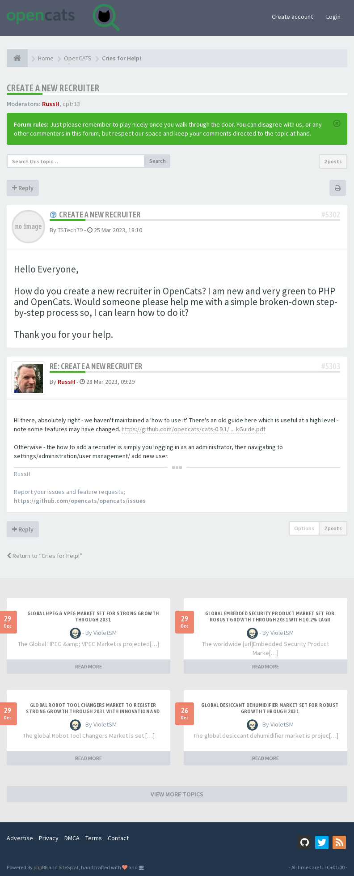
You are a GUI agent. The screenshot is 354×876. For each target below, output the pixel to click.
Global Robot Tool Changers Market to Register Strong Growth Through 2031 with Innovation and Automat (93, 711)
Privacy (49, 838)
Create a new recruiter (53, 88)
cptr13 (71, 104)
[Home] (17, 58)
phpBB (40, 867)
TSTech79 (70, 230)
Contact (118, 838)
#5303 (330, 366)
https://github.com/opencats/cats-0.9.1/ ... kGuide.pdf (194, 429)
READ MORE (88, 666)
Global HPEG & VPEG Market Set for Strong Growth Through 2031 (93, 616)
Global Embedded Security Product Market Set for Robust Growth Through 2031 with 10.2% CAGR (270, 616)
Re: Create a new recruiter (96, 366)
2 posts (333, 161)
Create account (292, 17)
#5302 (330, 214)
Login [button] (333, 17)
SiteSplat (69, 867)
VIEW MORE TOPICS (177, 794)
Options (304, 528)
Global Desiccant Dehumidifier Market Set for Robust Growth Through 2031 (269, 708)
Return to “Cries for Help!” (44, 556)
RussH (50, 104)
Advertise (20, 838)
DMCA (72, 838)
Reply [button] (23, 188)
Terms (93, 838)
